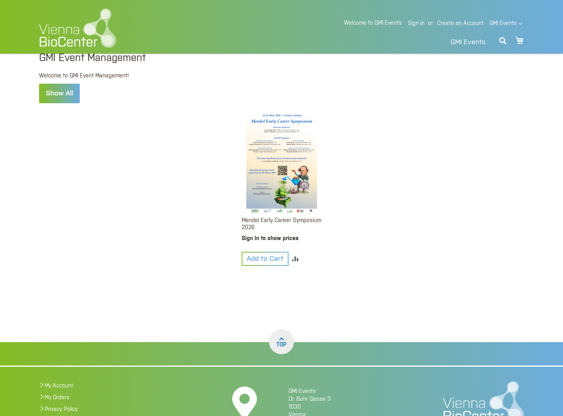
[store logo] (131, 28)
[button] (505, 24)
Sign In (416, 23)
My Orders (57, 411)
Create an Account (460, 23)
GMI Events (468, 42)
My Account (59, 399)
